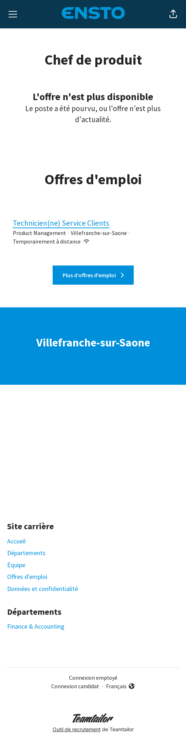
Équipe (16, 565)
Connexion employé (93, 677)
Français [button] (120, 686)
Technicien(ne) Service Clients (93, 223)
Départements (26, 553)
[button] (173, 14)
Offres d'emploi (27, 577)
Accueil (16, 541)
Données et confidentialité (42, 589)
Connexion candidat (75, 686)
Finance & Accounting (35, 626)
